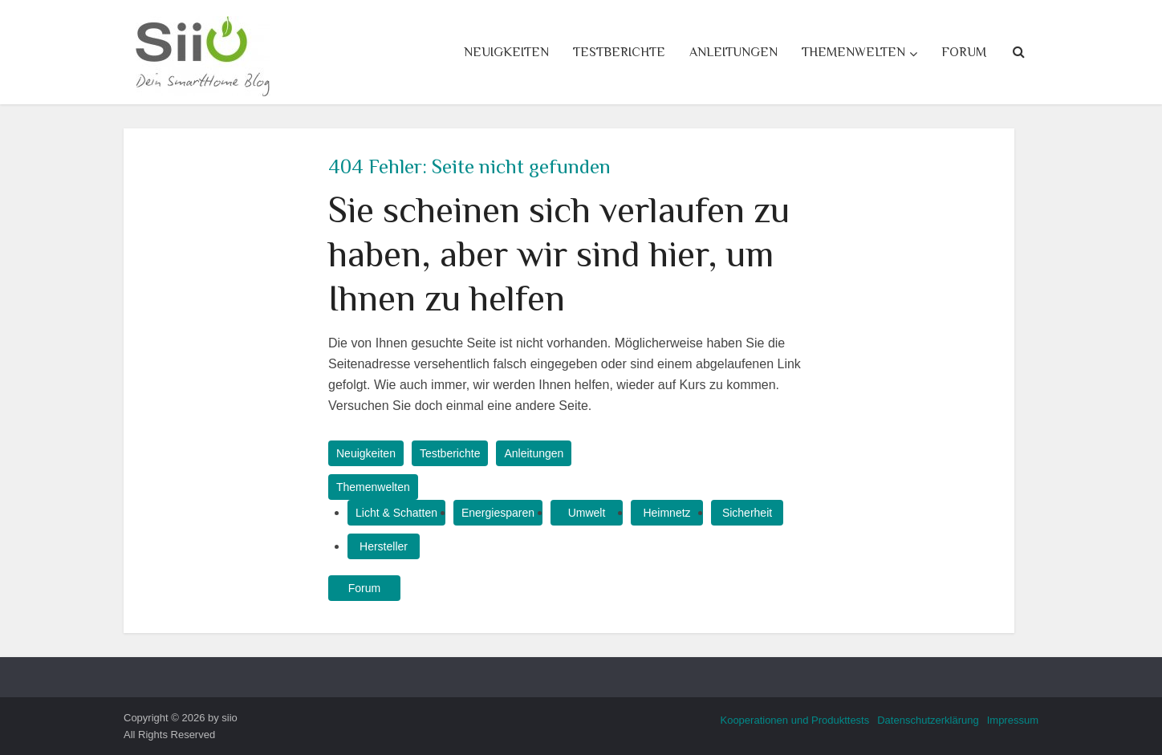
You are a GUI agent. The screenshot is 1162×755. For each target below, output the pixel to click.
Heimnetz (666, 512)
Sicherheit (747, 512)
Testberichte (619, 52)
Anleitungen (733, 52)
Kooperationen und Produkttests (794, 720)
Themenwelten (853, 52)
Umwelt (587, 512)
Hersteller (384, 546)
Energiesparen (497, 512)
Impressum (1012, 720)
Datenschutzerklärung (927, 720)
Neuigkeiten (506, 52)
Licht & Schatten (396, 512)
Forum (963, 52)
